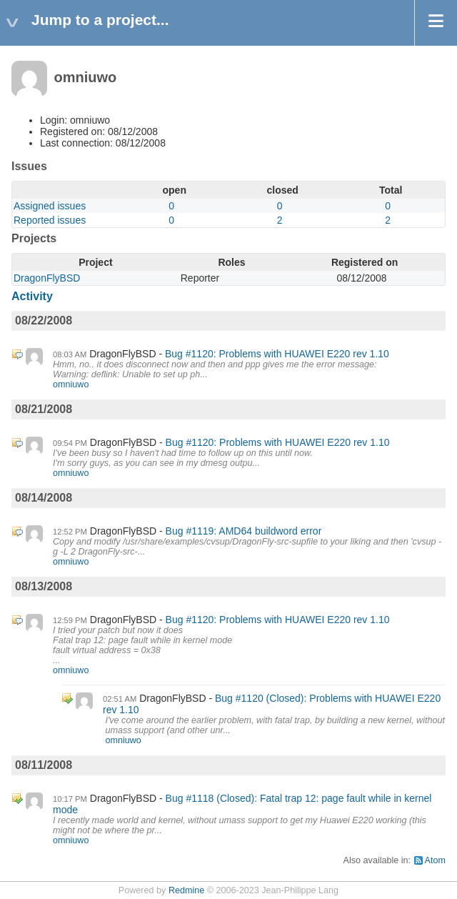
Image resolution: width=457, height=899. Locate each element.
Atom (435, 860)
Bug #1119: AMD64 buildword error (244, 531)
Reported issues (50, 220)
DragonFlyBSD (47, 278)
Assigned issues (50, 206)
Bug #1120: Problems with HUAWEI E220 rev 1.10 (277, 353)
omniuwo (71, 384)
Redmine (186, 890)
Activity (32, 296)
